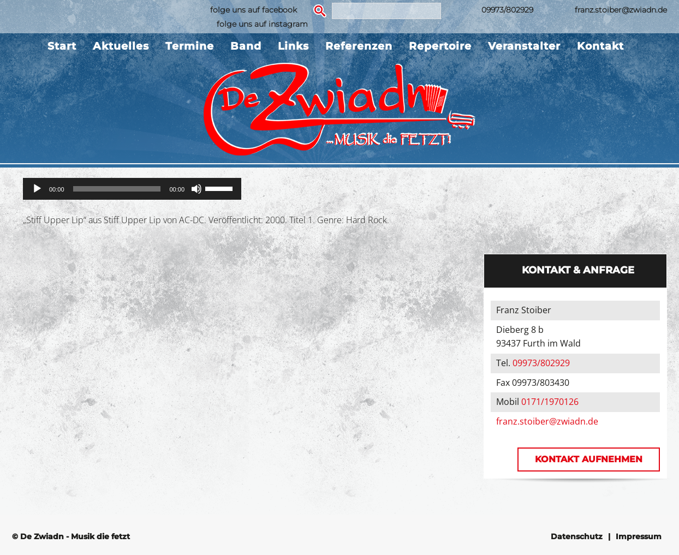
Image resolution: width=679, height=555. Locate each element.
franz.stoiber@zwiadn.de (621, 10)
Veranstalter (524, 46)
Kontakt (600, 46)
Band (245, 46)
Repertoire (440, 46)
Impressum (639, 536)
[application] (132, 189)
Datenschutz (577, 536)
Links (293, 46)
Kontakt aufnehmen (588, 459)
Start (61, 46)
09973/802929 (507, 10)
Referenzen (358, 46)
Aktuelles (121, 46)
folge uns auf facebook (253, 10)
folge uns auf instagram (262, 24)
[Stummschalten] (196, 188)
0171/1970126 (550, 402)
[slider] (117, 189)
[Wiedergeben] (37, 188)
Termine (189, 46)
